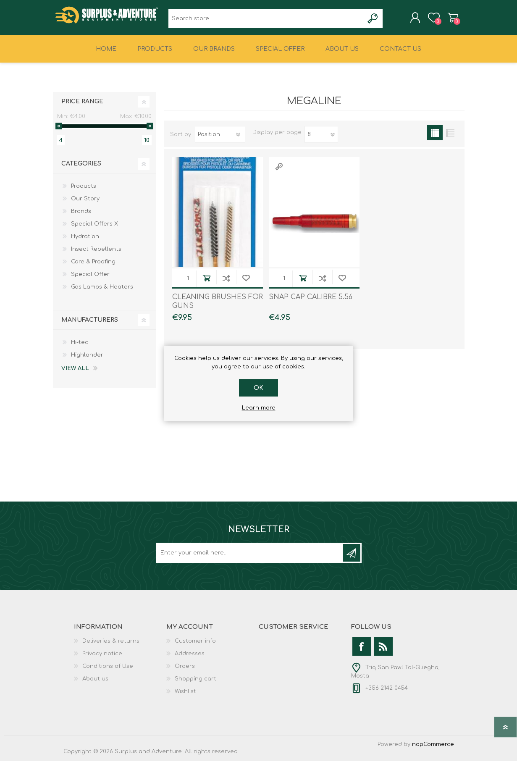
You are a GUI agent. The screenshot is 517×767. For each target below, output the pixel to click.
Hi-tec (79, 348)
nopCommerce (433, 750)
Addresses (190, 659)
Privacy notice (102, 659)
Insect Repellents (96, 255)
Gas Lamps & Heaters (102, 293)
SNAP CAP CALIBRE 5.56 (310, 303)
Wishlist (185, 697)
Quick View (279, 172)
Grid (435, 138)
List (450, 138)
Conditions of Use (107, 672)
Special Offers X (94, 230)
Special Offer (90, 280)
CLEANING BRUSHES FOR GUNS (217, 307)
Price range (82, 107)
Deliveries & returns (110, 647)
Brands (81, 217)
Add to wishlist (246, 283)
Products (83, 192)
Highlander (87, 361)
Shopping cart (444, 20)
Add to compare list (226, 283)
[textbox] (266, 21)
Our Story (85, 205)
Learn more (259, 408)
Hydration (85, 242)
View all (75, 374)
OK (258, 388)
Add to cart (206, 283)
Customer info (195, 647)
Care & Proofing (93, 268)
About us (95, 685)
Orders (185, 672)
